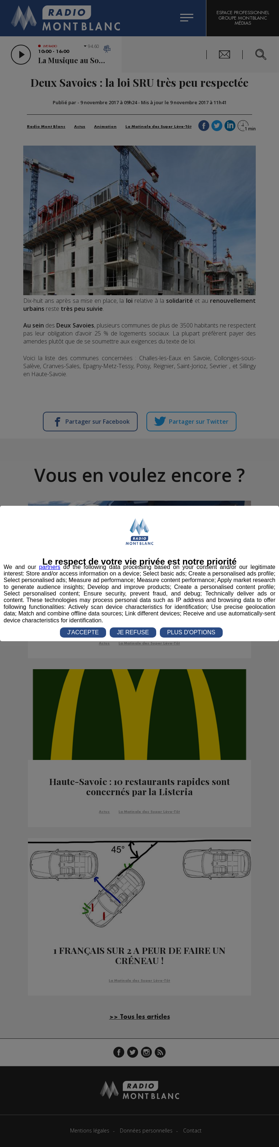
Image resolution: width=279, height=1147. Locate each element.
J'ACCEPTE (83, 632)
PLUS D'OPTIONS (191, 632)
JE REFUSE (133, 632)
